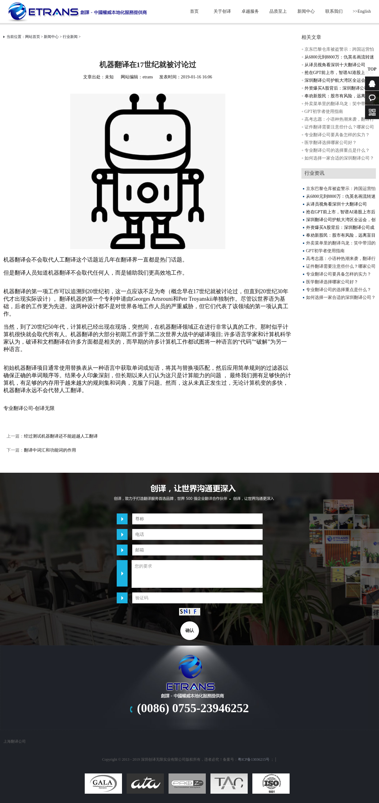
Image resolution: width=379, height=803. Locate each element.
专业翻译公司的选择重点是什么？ (337, 150)
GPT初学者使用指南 (324, 111)
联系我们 (334, 11)
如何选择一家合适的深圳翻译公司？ (339, 158)
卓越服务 (250, 11)
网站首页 (32, 37)
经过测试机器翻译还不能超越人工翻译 (61, 436)
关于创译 (222, 11)
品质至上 (278, 11)
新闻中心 (306, 11)
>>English (362, 11)
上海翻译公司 (14, 741)
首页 (194, 11)
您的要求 (197, 574)
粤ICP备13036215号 (254, 759)
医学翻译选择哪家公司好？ (331, 142)
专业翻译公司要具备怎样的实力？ (337, 134)
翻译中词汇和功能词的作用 (50, 450)
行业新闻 (70, 37)
